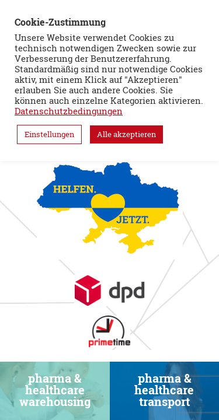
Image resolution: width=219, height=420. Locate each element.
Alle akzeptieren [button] (126, 134)
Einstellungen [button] (49, 134)
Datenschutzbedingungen (69, 111)
